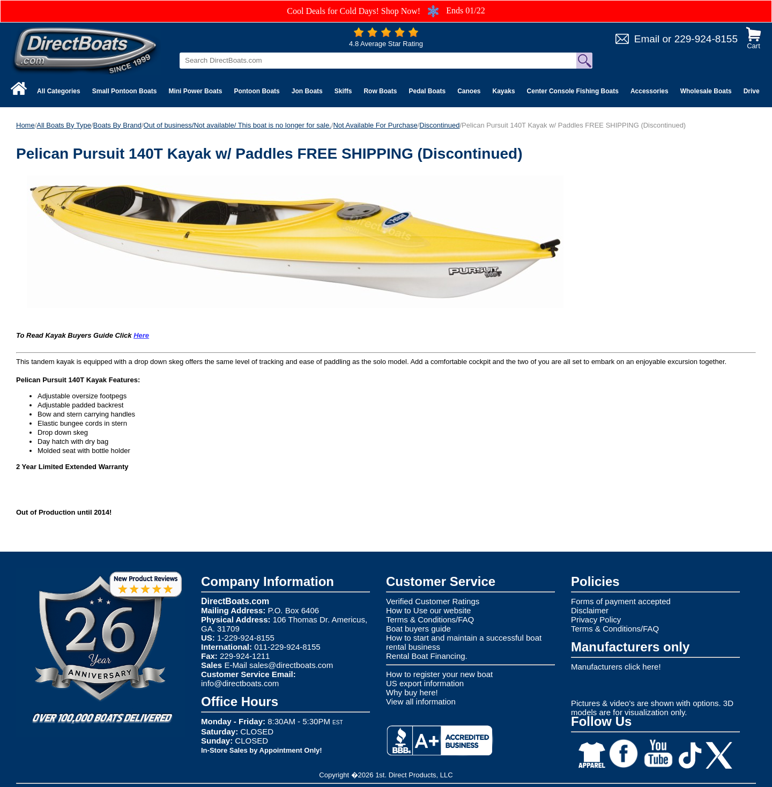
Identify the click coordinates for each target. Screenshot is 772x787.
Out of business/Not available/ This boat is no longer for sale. (237, 125)
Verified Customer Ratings (432, 601)
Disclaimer (589, 610)
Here (141, 335)
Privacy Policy (596, 619)
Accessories (649, 91)
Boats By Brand (117, 125)
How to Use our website (428, 610)
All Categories (58, 91)
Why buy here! (412, 692)
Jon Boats (307, 91)
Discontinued (439, 125)
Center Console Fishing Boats (573, 91)
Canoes (468, 91)
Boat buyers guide (418, 628)
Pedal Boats (427, 91)
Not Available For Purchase (375, 125)
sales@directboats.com (291, 665)
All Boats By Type (63, 125)
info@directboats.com (240, 683)
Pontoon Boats (256, 91)
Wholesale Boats (706, 91)
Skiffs (343, 91)
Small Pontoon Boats (124, 91)
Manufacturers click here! (616, 666)
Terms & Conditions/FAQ (430, 619)
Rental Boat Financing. (426, 655)
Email (647, 38)
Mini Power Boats (195, 91)
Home (25, 125)
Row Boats (380, 91)
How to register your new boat (439, 674)
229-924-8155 (706, 38)
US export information (425, 683)
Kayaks (504, 91)
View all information (421, 701)
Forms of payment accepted (621, 601)
